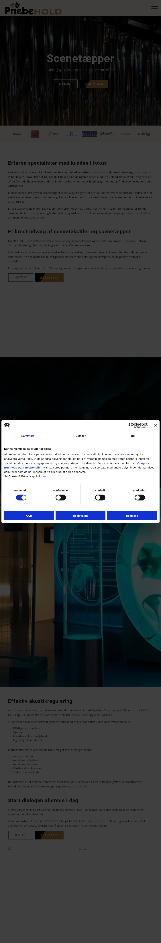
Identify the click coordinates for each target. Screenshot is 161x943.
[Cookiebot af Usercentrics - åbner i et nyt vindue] (132, 425)
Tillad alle (132, 515)
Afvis (29, 515)
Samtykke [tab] (27, 435)
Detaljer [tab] (80, 435)
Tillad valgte (80, 515)
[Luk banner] (155, 425)
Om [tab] (133, 435)
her (44, 476)
